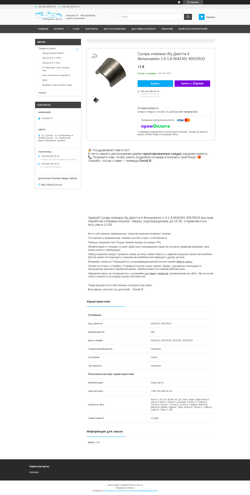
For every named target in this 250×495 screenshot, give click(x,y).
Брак (44, 80)
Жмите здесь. (184, 261)
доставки (149, 273)
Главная (43, 29)
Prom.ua (139, 485)
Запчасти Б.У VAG (51, 63)
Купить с (192, 83)
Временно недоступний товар (57, 85)
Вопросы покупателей (193, 29)
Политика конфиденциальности (143, 491)
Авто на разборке (115, 29)
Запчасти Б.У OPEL (52, 58)
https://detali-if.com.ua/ (51, 184)
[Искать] (188, 17)
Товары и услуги (46, 48)
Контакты (91, 29)
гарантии (163, 273)
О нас (76, 29)
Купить (155, 83)
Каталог (59, 29)
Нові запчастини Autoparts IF (56, 75)
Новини (42, 92)
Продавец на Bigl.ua (125, 488)
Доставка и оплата (144, 29)
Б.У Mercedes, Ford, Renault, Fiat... (56, 69)
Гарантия (167, 29)
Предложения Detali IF (53, 53)
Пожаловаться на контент (115, 491)
